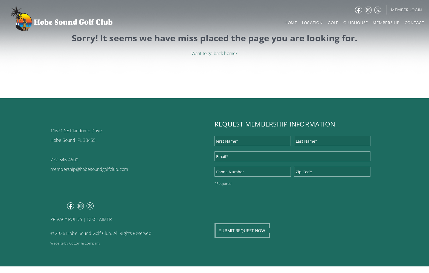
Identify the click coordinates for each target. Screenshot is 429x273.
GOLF (333, 22)
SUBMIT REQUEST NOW (242, 230)
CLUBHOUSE (355, 22)
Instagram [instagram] (368, 10)
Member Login (406, 9)
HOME (291, 22)
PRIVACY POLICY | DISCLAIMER (81, 219)
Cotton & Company (84, 243)
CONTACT (414, 22)
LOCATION (312, 22)
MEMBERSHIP (386, 22)
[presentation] (256, 201)
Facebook (359, 10)
